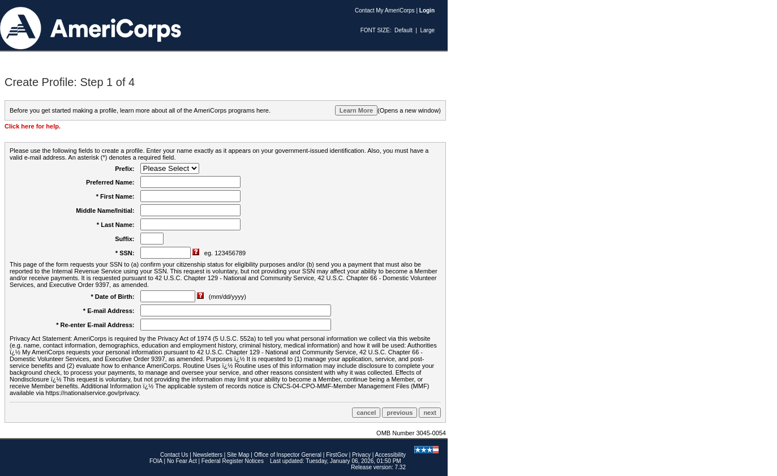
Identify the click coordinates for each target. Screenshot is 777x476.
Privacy (361, 455)
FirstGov (336, 455)
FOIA (155, 461)
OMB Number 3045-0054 (411, 433)
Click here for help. (33, 126)
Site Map (238, 455)
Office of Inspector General (287, 455)
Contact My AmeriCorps (385, 10)
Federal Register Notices (232, 461)
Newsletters (207, 455)
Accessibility (390, 455)
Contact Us (174, 455)
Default (403, 30)
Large (427, 30)
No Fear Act (182, 461)
